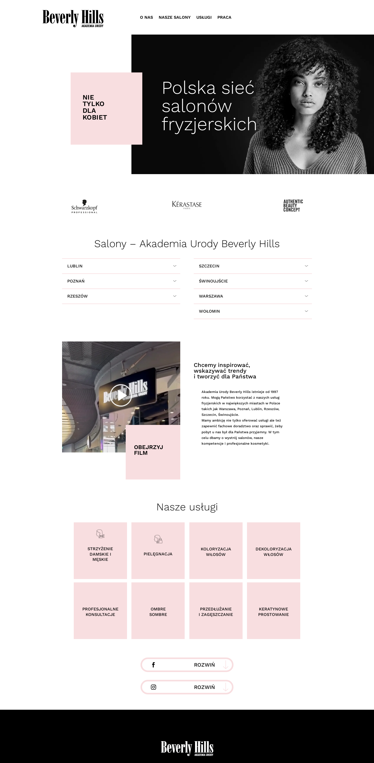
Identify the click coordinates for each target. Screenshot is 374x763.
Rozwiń (204, 665)
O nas (146, 17)
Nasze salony (175, 17)
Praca (224, 17)
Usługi (204, 17)
